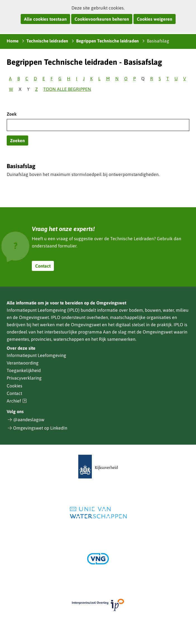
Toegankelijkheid (24, 370)
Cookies (14, 385)
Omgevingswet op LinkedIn (40, 427)
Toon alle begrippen (67, 89)
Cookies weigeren (154, 19)
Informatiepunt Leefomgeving (36, 355)
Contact (43, 265)
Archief (17, 401)
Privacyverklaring (24, 377)
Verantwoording (23, 362)
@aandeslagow (28, 419)
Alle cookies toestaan (45, 19)
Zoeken (17, 140)
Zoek (11, 113)
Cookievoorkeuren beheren (102, 19)
